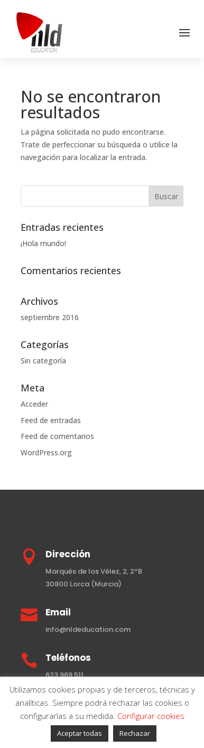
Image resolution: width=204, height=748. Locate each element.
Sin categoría (43, 361)
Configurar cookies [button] (150, 715)
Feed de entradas (51, 420)
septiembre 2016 (50, 317)
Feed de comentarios (57, 436)
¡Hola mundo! (43, 243)
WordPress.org (46, 452)
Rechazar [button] (134, 733)
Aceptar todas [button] (79, 733)
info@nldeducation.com (88, 629)
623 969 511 (64, 675)
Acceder (34, 404)
